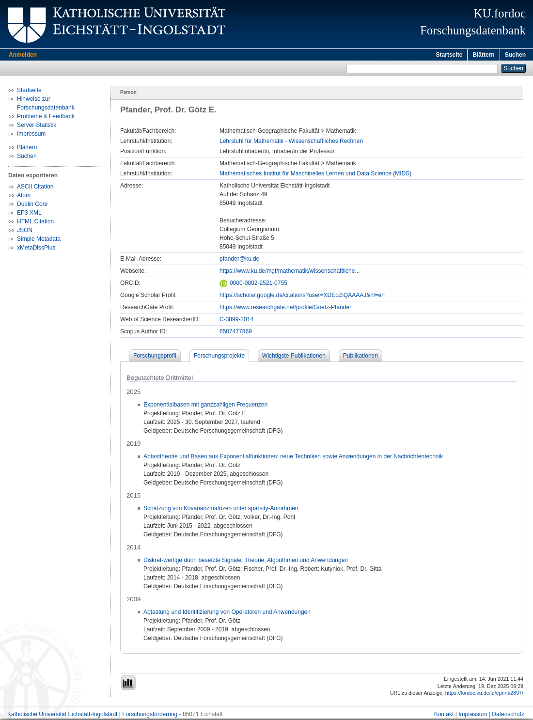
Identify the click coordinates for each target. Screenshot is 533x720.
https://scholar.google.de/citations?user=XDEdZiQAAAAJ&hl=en (302, 296)
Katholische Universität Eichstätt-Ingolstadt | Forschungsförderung (92, 715)
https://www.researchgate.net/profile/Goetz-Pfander (285, 308)
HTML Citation (35, 222)
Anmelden (23, 54)
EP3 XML (29, 214)
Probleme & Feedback (46, 117)
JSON (24, 231)
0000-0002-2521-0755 (253, 284)
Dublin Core (32, 205)
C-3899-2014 (236, 320)
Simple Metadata (39, 240)
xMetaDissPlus (36, 249)
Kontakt (444, 715)
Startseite (449, 54)
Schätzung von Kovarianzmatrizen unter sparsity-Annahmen (220, 509)
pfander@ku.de (239, 260)
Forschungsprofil (154, 357)
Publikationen (360, 357)
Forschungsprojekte (219, 357)
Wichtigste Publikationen (294, 357)
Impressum (31, 135)
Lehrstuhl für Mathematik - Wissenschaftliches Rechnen (291, 142)
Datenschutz (508, 715)
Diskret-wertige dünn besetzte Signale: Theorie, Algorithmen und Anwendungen (245, 561)
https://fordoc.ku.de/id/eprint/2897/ (484, 694)
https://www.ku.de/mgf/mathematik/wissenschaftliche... (289, 272)
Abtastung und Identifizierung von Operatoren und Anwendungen (227, 613)
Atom (24, 196)
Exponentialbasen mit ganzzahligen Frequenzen (205, 406)
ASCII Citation (35, 188)
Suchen (515, 54)
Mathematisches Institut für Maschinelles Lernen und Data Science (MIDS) (315, 175)
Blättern (483, 54)
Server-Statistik (36, 126)
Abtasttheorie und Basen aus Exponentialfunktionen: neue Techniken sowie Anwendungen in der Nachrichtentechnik (293, 457)
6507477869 (235, 332)
